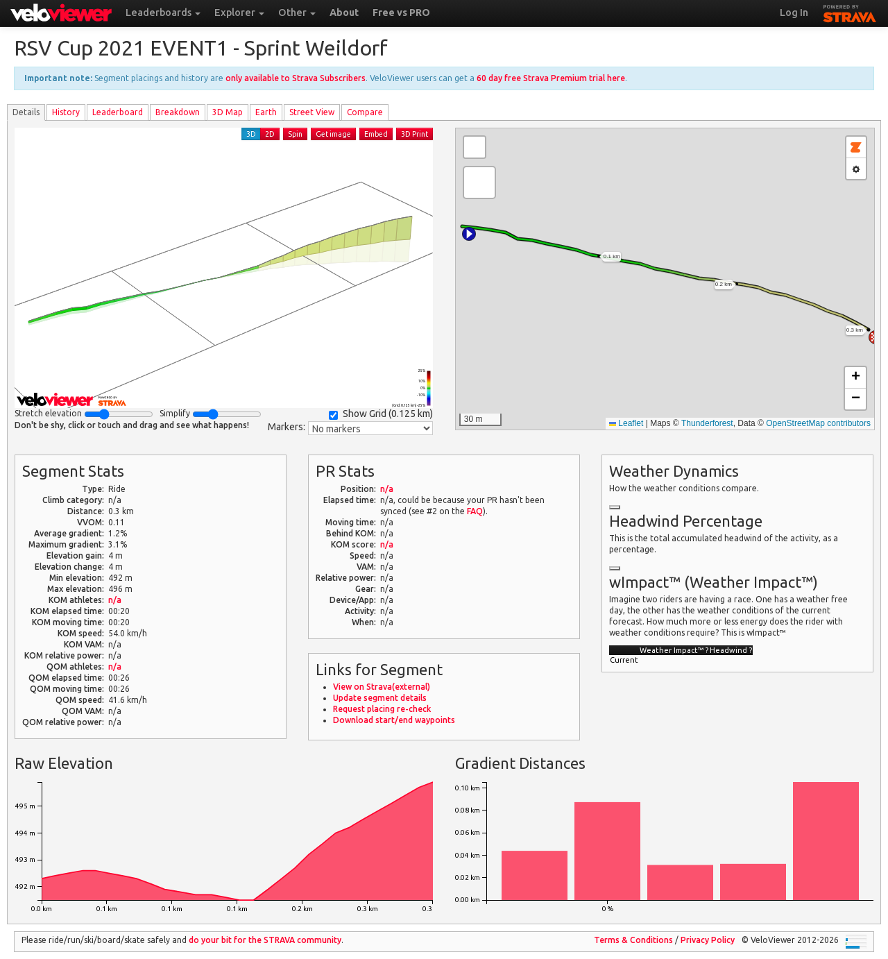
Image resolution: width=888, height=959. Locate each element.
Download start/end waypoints (394, 719)
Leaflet (626, 423)
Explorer (239, 12)
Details (26, 112)
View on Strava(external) (381, 686)
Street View (311, 112)
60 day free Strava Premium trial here (551, 78)
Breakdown (177, 112)
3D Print (414, 134)
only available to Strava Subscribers (295, 78)
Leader (117, 112)
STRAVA (850, 12)
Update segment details (380, 697)
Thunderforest (707, 423)
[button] (469, 234)
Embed (376, 134)
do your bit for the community (265, 939)
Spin (295, 134)
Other (297, 12)
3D (251, 134)
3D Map (227, 112)
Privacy (708, 939)
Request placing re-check (382, 708)
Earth (266, 112)
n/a (114, 599)
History (66, 112)
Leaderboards (163, 12)
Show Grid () (381, 414)
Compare (365, 112)
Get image (333, 134)
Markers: (286, 426)
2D (270, 134)
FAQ (475, 511)
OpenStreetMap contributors (818, 423)
